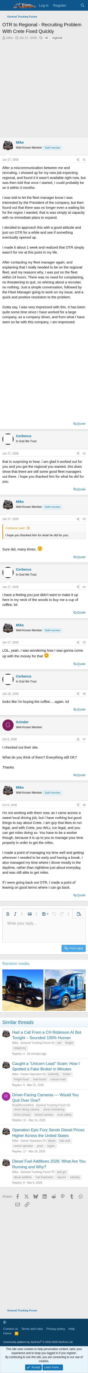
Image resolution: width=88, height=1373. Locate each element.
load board (39, 1079)
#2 (84, 453)
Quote (81, 423)
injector (61, 1177)
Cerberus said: (15, 528)
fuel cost (65, 1140)
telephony (20, 1048)
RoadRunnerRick (23, 1105)
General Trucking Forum (35, 1043)
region (51, 1146)
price (40, 1146)
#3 (84, 519)
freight (69, 1043)
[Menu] (6, 5)
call (59, 1043)
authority (53, 1074)
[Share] (78, 160)
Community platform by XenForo (38, 1342)
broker (67, 1074)
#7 (84, 739)
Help (72, 1329)
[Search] (82, 5)
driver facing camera (26, 1109)
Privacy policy (55, 1329)
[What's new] (73, 5)
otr (46, 38)
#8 (84, 805)
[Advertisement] (44, 87)
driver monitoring (53, 1109)
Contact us (10, 1329)
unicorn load (57, 1079)
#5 (84, 642)
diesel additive (23, 1177)
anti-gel (61, 1172)
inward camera (44, 1114)
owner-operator (23, 1146)
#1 (84, 159)
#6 (84, 694)
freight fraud (21, 1079)
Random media (15, 963)
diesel (51, 1140)
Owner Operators (31, 1074)
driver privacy (22, 1114)
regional (57, 38)
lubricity (75, 1177)
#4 (84, 587)
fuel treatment (44, 1177)
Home (7, 1333)
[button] (7, 914)
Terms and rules (32, 1329)
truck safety (64, 1114)
